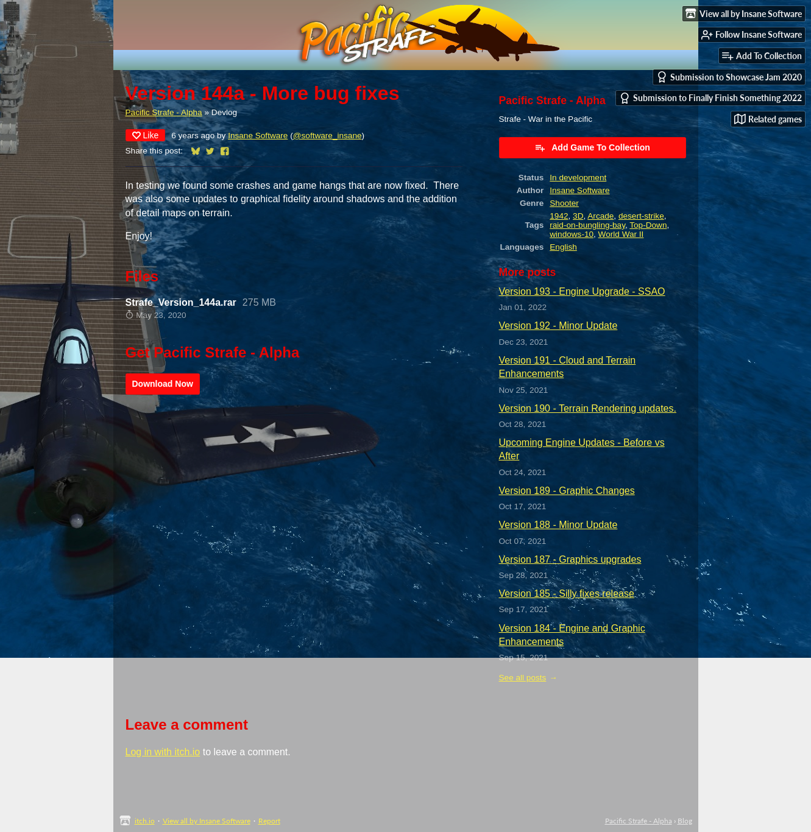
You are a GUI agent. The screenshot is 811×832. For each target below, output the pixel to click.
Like (145, 135)
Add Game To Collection (592, 147)
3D (578, 215)
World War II (621, 234)
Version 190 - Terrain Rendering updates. (587, 408)
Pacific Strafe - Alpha (164, 112)
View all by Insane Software (206, 820)
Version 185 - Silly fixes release (566, 593)
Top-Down (648, 225)
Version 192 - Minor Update (558, 325)
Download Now (162, 384)
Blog (685, 820)
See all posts (523, 677)
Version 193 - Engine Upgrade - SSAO (582, 291)
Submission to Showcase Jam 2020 (729, 77)
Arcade (600, 215)
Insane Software (258, 135)
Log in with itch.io (163, 752)
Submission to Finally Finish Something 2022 (710, 98)
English (563, 247)
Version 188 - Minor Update (558, 525)
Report (269, 820)
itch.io (145, 820)
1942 (559, 215)
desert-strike (641, 215)
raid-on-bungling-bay (587, 225)
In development (578, 177)
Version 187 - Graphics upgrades (570, 559)
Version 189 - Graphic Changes (567, 490)
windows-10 (571, 234)
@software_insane (327, 135)
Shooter (564, 203)
